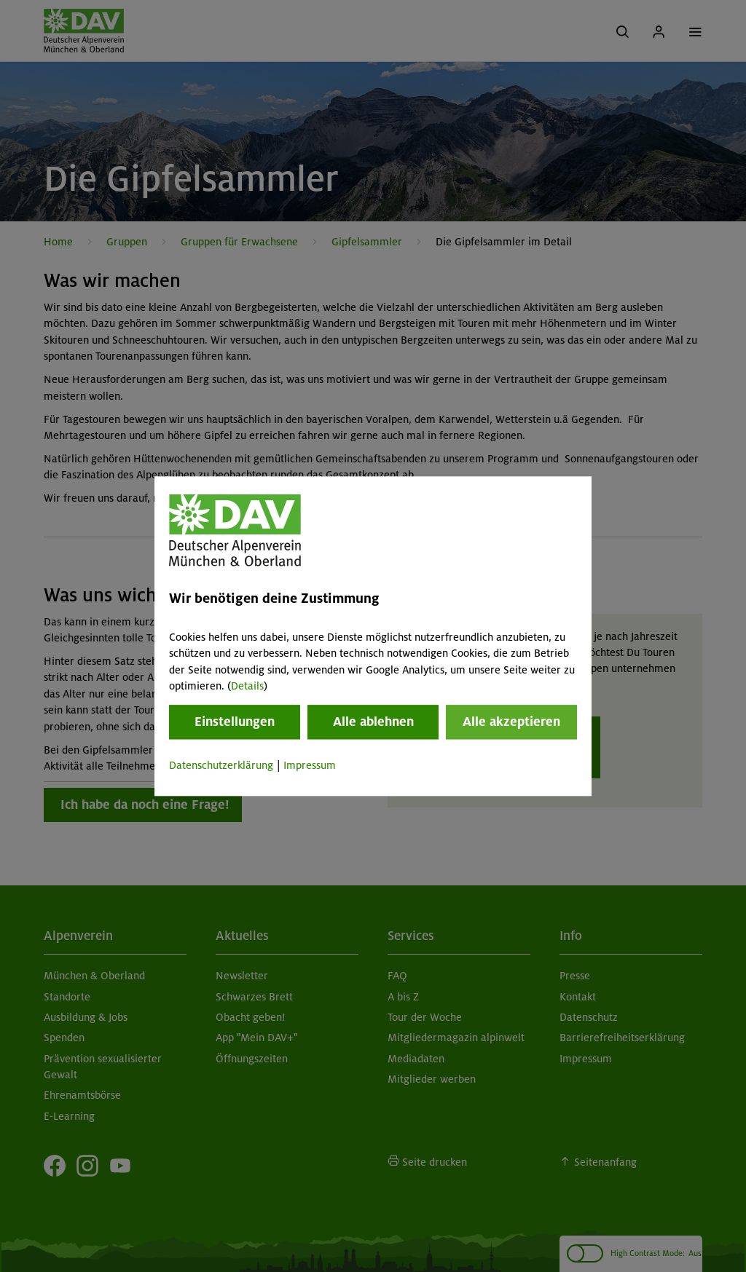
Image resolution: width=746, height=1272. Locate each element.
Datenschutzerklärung (221, 766)
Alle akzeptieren (511, 722)
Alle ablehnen (373, 722)
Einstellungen (235, 722)
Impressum (309, 766)
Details (247, 685)
